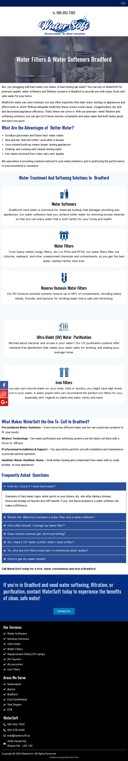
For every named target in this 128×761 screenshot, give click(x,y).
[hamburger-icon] (123, 3)
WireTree (74, 757)
